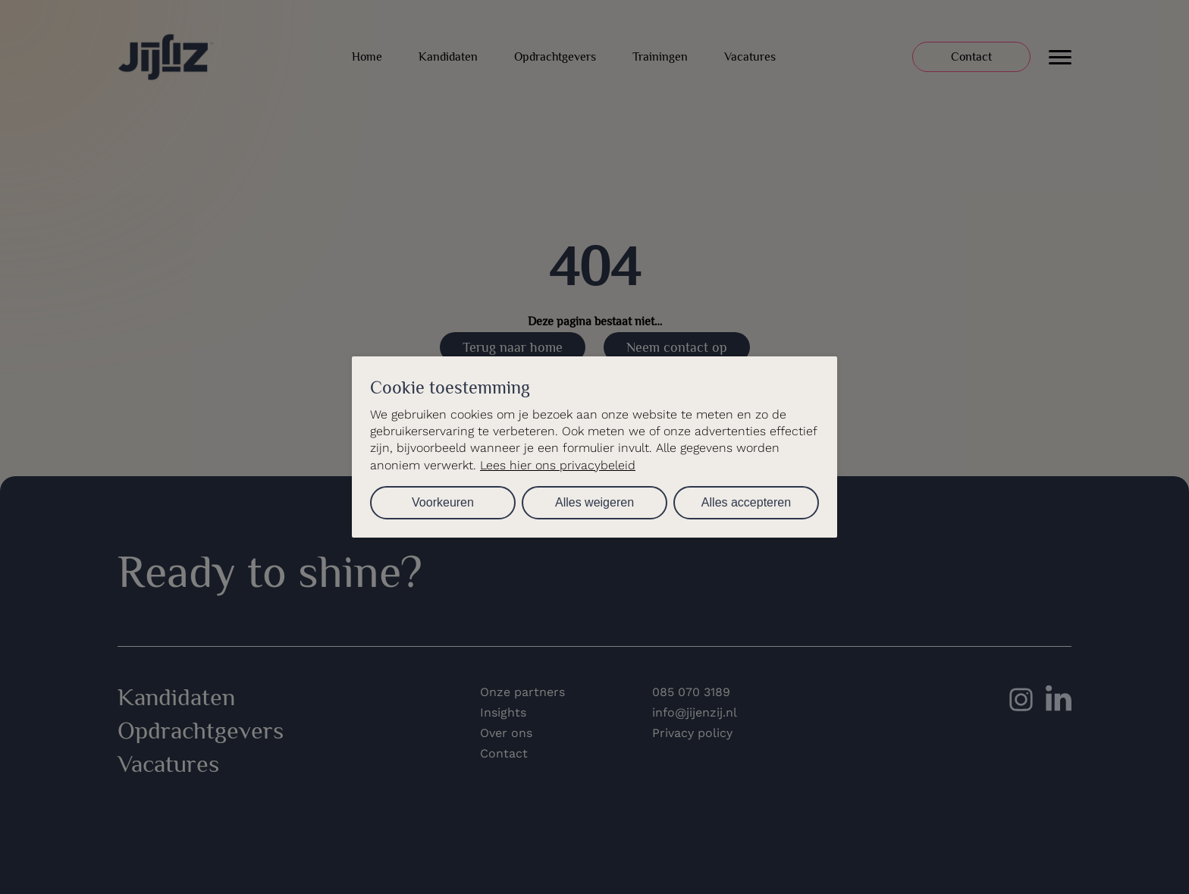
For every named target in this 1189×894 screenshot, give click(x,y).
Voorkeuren (443, 502)
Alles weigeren (594, 502)
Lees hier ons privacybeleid (557, 465)
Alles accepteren (746, 502)
